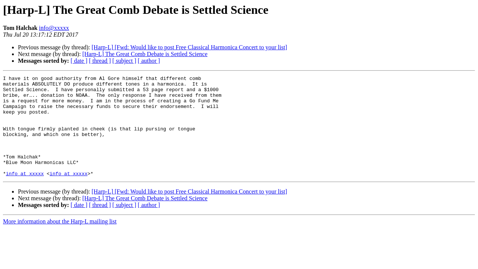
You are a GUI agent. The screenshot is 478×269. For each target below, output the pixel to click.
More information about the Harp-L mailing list (60, 241)
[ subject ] (124, 61)
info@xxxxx (54, 28)
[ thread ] (100, 61)
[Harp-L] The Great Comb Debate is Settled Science (144, 54)
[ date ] (79, 61)
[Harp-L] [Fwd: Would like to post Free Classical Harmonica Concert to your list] (189, 47)
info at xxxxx (25, 193)
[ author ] (149, 61)
